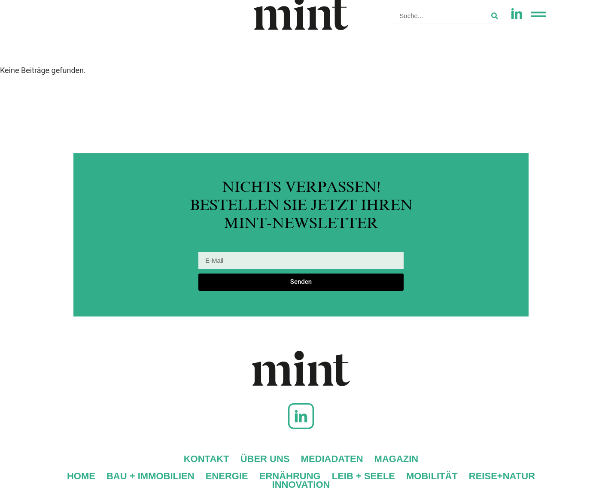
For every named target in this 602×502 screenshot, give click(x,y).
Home (81, 476)
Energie (227, 476)
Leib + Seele (363, 476)
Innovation (301, 485)
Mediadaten (332, 459)
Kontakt (206, 459)
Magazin (396, 459)
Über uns (265, 459)
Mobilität (432, 476)
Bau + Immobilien (150, 476)
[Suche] (494, 16)
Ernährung (290, 476)
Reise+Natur (502, 476)
